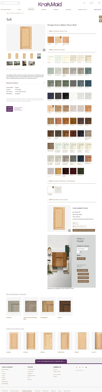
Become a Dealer (57, 374)
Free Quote (97, 9)
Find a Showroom (82, 270)
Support (56, 9)
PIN (75, 223)
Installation (30, 373)
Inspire (44, 9)
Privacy (59, 390)
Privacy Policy (5, 390)
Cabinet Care (31, 371)
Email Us (55, 369)
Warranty (30, 379)
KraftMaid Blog (5, 383)
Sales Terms (37, 390)
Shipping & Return (31, 375)
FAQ (29, 377)
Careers (55, 376)
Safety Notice (46, 390)
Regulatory (53, 390)
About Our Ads (67, 390)
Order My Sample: (83, 246)
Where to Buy (82, 9)
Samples (68, 9)
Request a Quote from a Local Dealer (84, 230)
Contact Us (57, 367)
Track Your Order (31, 369)
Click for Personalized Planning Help (51, 361)
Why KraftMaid (5, 9)
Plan (19, 9)
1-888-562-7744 (56, 371)
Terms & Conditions (14, 390)
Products (31, 9)
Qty (81, 252)
